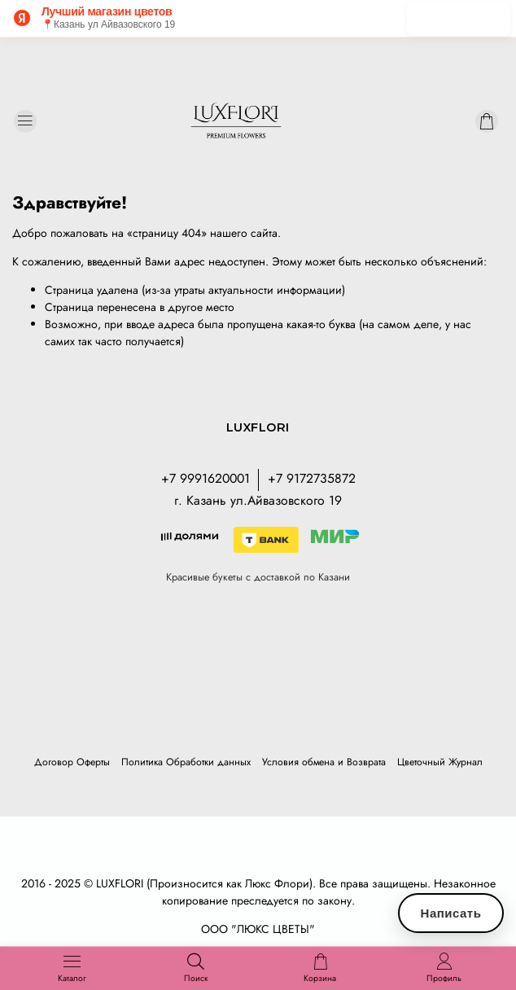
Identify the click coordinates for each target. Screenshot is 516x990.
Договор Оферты (72, 762)
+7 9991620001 (205, 478)
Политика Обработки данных (186, 762)
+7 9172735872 (312, 478)
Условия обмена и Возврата (324, 762)
